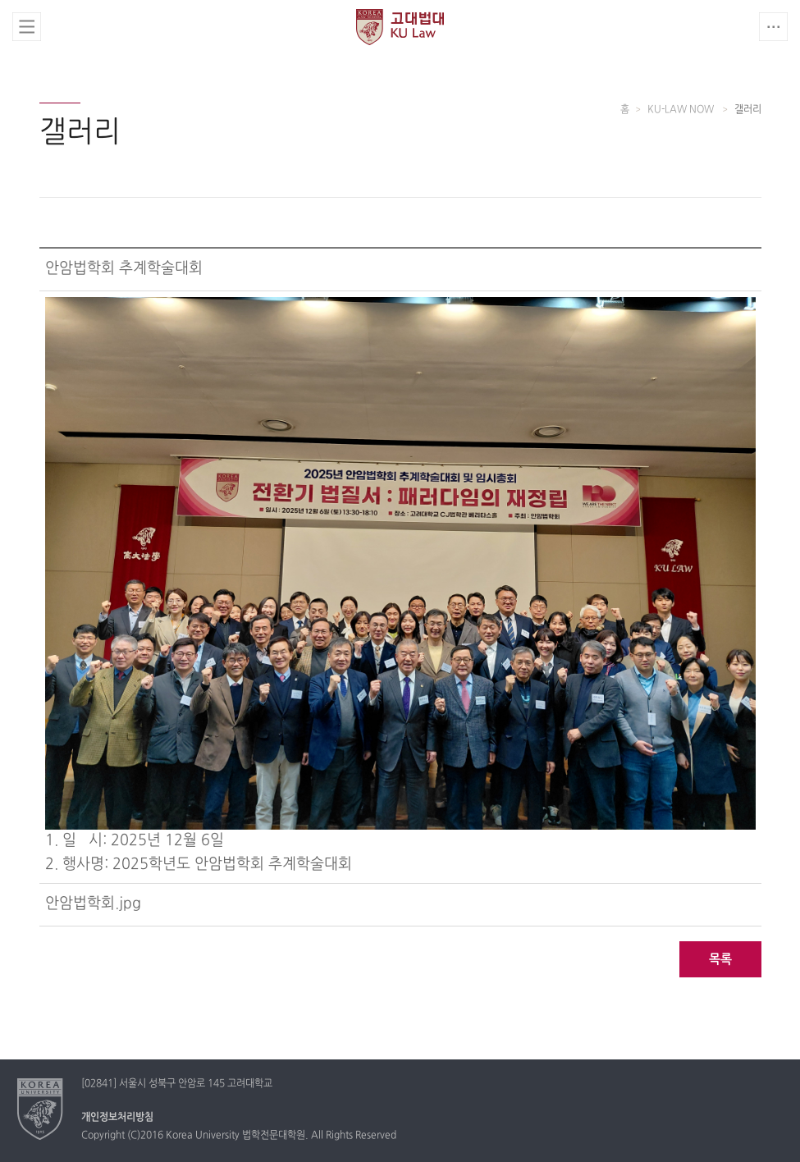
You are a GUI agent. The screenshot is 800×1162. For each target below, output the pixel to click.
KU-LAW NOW (681, 110)
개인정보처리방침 (117, 1117)
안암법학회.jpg (93, 904)
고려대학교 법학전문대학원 (400, 27)
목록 (720, 960)
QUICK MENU (773, 26)
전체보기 (26, 26)
